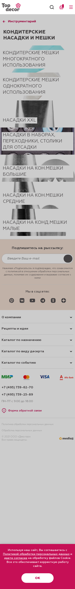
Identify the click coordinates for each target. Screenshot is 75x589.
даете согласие (15, 558)
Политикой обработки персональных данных (36, 554)
